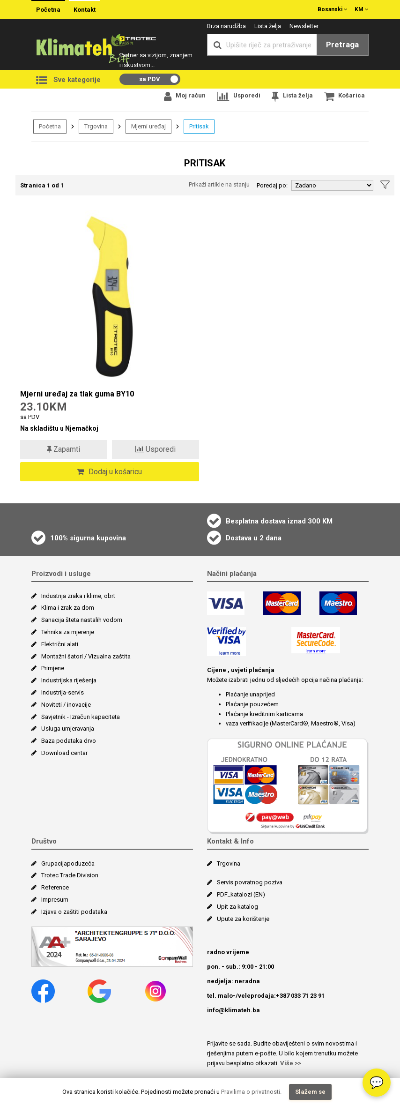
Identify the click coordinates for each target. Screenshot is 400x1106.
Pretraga (342, 44)
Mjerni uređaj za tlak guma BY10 (77, 393)
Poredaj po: (272, 185)
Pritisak (199, 126)
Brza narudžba (226, 26)
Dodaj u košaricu (109, 471)
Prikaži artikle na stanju (219, 184)
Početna (48, 9)
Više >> (290, 1063)
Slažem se (310, 1091)
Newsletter (304, 26)
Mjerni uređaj (148, 126)
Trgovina (96, 126)
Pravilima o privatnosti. (251, 1091)
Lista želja (267, 26)
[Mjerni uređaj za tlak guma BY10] (109, 297)
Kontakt (85, 9)
